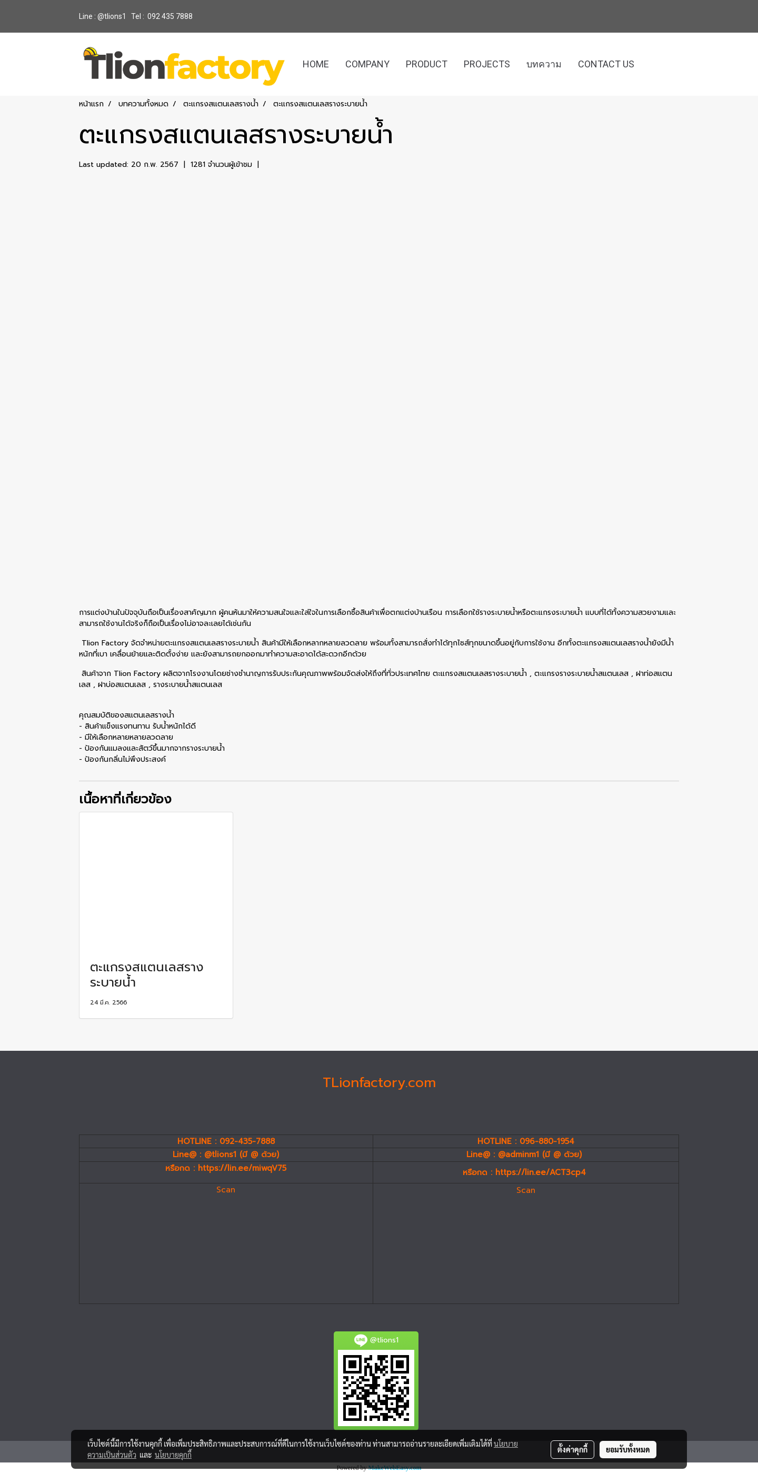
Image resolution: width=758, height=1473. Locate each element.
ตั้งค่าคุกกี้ (572, 1449)
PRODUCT (426, 63)
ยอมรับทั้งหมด (628, 1449)
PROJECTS (487, 63)
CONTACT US (606, 63)
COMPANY (367, 63)
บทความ (544, 63)
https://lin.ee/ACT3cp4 (540, 1172)
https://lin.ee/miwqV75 (242, 1168)
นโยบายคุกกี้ (173, 1454)
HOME (316, 63)
